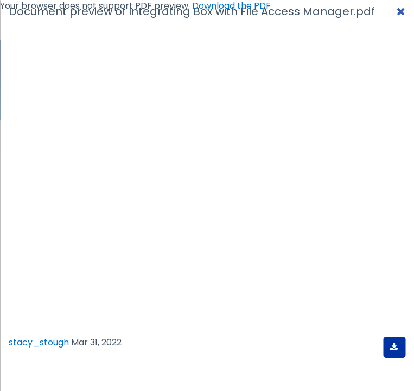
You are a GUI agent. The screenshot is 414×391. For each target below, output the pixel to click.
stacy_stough (39, 342)
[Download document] (394, 347)
